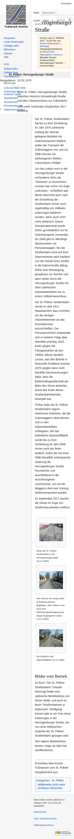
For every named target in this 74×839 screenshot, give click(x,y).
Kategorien (43, 780)
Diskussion (53, 43)
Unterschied (46, 51)
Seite (36, 12)
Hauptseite (9, 38)
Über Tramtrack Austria (45, 818)
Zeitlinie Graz (11, 72)
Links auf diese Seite (15, 87)
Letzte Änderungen (14, 41)
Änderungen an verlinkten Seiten (12, 93)
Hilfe (6, 57)
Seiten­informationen (14, 109)
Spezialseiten (11, 98)
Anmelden (66, 3)
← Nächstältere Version (50, 53)
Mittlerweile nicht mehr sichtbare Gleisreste (51, 786)
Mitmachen (9, 49)
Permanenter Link (13, 105)
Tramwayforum (12, 76)
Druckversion (11, 102)
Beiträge (44, 46)
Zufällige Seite (11, 45)
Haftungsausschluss (44, 825)
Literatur (8, 53)
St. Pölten (58, 780)
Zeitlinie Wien (11, 68)
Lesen (31, 20)
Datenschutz (40, 812)
